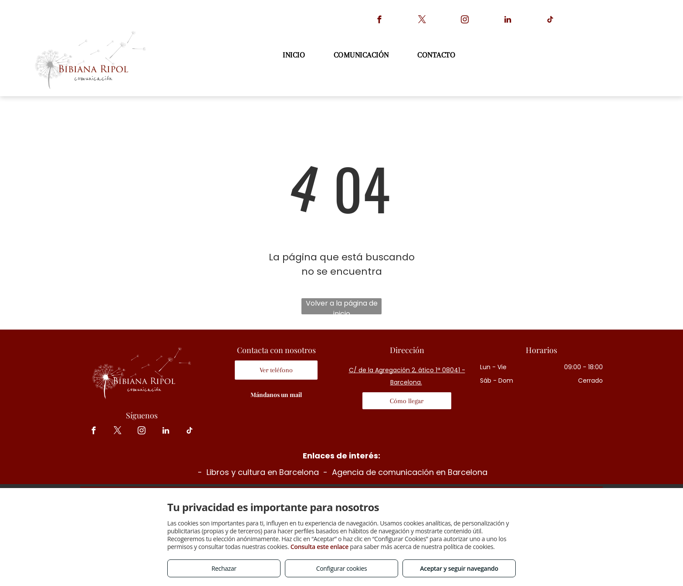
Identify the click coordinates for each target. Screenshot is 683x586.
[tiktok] (550, 21)
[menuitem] (295, 55)
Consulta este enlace (319, 546)
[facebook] (379, 21)
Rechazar (223, 568)
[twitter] (422, 21)
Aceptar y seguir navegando (459, 568)
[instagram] (465, 21)
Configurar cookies (341, 568)
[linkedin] (508, 21)
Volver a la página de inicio (342, 306)
